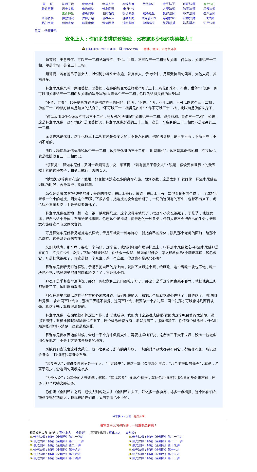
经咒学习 (149, 4)
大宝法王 (169, 4)
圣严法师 (209, 13)
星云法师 (209, 8)
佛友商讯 (108, 8)
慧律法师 (169, 13)
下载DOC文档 (130, 49)
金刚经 (80, 432)
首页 (38, 30)
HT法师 (209, 18)
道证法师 (189, 4)
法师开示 (51, 30)
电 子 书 (128, 8)
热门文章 (48, 23)
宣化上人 (65, 432)
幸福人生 (108, 4)
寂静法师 (189, 18)
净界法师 (189, 13)
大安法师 (169, 8)
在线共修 (128, 4)
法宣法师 (189, 8)
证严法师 (209, 23)
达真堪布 (189, 23)
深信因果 (108, 23)
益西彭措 (169, 23)
